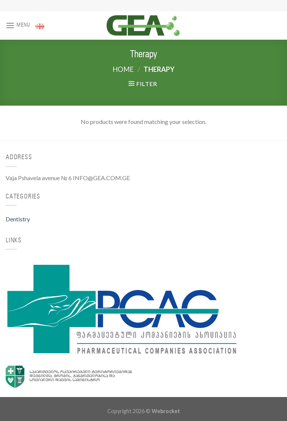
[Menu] (18, 25)
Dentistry (18, 218)
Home (123, 69)
